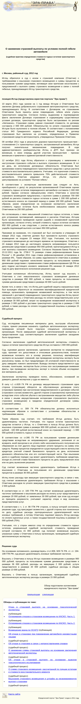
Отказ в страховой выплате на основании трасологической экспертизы (42, 608)
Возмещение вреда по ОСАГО (23, 630)
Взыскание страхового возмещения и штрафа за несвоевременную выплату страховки (42, 680)
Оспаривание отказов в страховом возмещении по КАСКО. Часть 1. (41, 616)
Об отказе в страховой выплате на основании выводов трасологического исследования (42, 661)
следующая (48, 594)
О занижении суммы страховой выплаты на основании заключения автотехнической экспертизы (42, 651)
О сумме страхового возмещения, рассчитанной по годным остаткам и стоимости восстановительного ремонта (42, 670)
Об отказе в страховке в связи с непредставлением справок (38, 643)
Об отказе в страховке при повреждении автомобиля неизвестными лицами (42, 635)
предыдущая (33, 594)
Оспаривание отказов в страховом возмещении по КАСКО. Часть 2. (41, 623)
